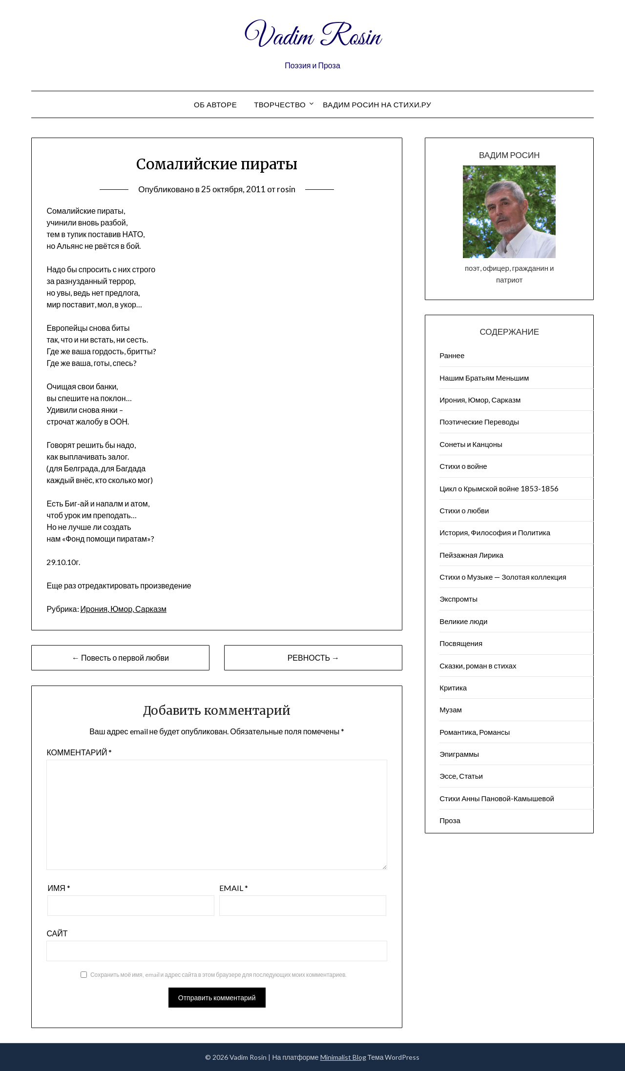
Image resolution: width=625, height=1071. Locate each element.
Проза (449, 820)
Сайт (56, 933)
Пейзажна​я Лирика (471, 554)
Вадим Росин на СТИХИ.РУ (377, 104)
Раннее (451, 355)
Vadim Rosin (312, 38)
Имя (58, 887)
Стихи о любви (464, 510)
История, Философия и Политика (494, 532)
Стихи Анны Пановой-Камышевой (496, 798)
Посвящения (460, 643)
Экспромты (458, 598)
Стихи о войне (463, 466)
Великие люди (463, 621)
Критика (453, 687)
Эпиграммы (459, 753)
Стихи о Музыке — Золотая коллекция (502, 576)
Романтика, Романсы (474, 731)
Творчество (280, 104)
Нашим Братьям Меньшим (484, 377)
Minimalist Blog (343, 1057)
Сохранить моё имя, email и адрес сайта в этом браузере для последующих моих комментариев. (218, 974)
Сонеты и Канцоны (470, 444)
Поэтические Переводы (479, 421)
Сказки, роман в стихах (477, 665)
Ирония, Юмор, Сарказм (124, 608)
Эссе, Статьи (461, 775)
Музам (450, 709)
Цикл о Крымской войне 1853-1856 (499, 488)
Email (233, 887)
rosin (286, 189)
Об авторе (215, 104)
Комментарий (79, 752)
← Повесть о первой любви (120, 657)
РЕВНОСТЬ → (313, 657)
